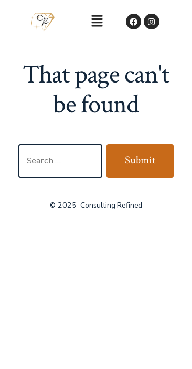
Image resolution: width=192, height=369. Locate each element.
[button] (97, 21)
